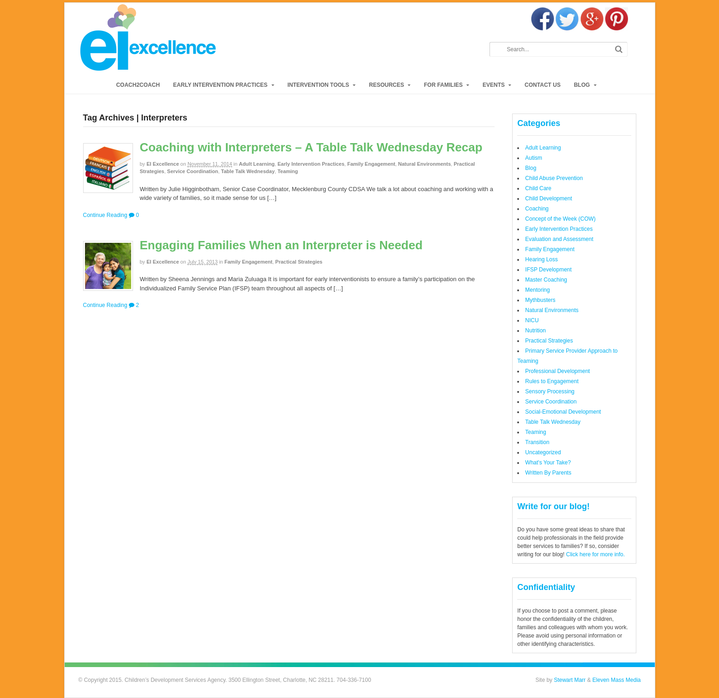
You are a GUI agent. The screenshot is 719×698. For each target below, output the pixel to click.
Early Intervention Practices (220, 85)
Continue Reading (105, 215)
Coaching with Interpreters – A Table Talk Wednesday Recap (311, 147)
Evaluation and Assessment (559, 239)
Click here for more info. (595, 554)
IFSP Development (548, 269)
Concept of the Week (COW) (560, 219)
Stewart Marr (570, 680)
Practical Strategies (298, 262)
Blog (582, 85)
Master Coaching (546, 280)
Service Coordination (192, 171)
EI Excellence (162, 164)
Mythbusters (540, 300)
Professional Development (557, 371)
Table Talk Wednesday (248, 171)
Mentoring (537, 290)
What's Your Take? (548, 462)
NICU (531, 320)
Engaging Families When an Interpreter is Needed (281, 245)
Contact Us (543, 85)
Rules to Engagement (551, 381)
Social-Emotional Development (563, 412)
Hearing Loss (541, 259)
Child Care (538, 188)
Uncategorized (543, 452)
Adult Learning (257, 164)
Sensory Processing (549, 391)
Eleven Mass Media (615, 680)
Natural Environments (424, 164)
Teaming (288, 171)
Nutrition (535, 330)
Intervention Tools (318, 85)
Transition (537, 442)
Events (494, 85)
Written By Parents (548, 472)
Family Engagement (371, 164)
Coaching (537, 208)
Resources (386, 85)
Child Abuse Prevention (554, 178)
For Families (443, 85)
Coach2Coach (138, 85)
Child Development (548, 198)
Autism (533, 158)
